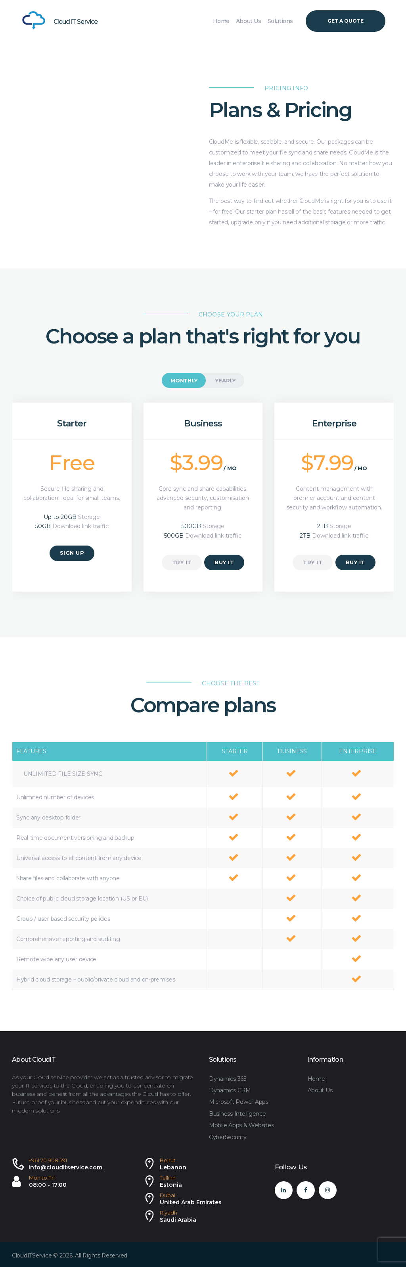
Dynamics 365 (227, 1078)
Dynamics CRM (230, 1090)
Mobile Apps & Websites (241, 1125)
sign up (72, 553)
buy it (224, 562)
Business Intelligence (237, 1113)
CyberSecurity (228, 1137)
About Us (320, 1090)
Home (316, 1078)
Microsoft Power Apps (238, 1101)
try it (182, 562)
